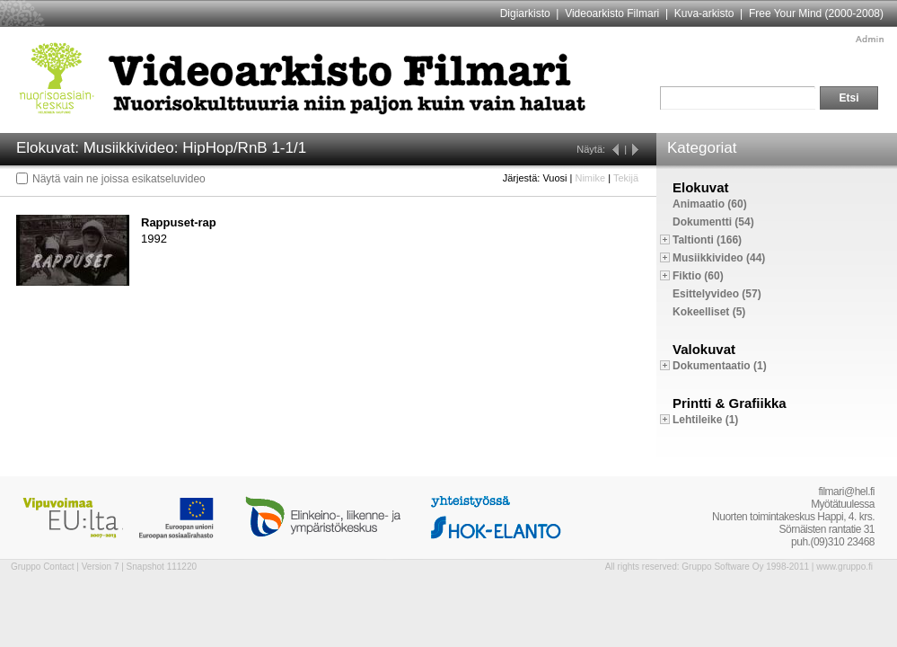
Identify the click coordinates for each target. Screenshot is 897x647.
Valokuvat (704, 349)
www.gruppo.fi (844, 567)
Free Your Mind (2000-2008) (816, 13)
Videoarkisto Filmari (612, 13)
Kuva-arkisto (704, 13)
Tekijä (625, 178)
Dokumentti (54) (713, 222)
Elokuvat (701, 187)
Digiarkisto (525, 13)
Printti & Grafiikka (730, 403)
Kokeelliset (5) (709, 312)
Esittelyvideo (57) (717, 294)
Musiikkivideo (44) (719, 258)
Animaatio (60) (710, 204)
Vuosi (554, 178)
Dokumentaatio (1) (720, 365)
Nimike (590, 178)
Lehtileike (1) (705, 419)
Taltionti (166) (707, 240)
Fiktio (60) (698, 276)
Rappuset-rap (178, 222)
